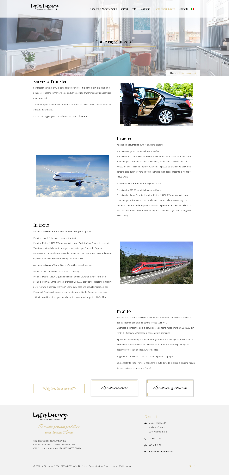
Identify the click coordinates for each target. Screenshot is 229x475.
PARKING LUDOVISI (139, 356)
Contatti (183, 8)
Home (173, 73)
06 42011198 (155, 438)
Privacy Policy (95, 466)
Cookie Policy (80, 466)
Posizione (145, 8)
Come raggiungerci (164, 8)
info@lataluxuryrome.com (161, 451)
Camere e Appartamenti (103, 8)
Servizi (124, 8)
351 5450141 (155, 444)
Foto (133, 8)
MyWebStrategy (124, 466)
